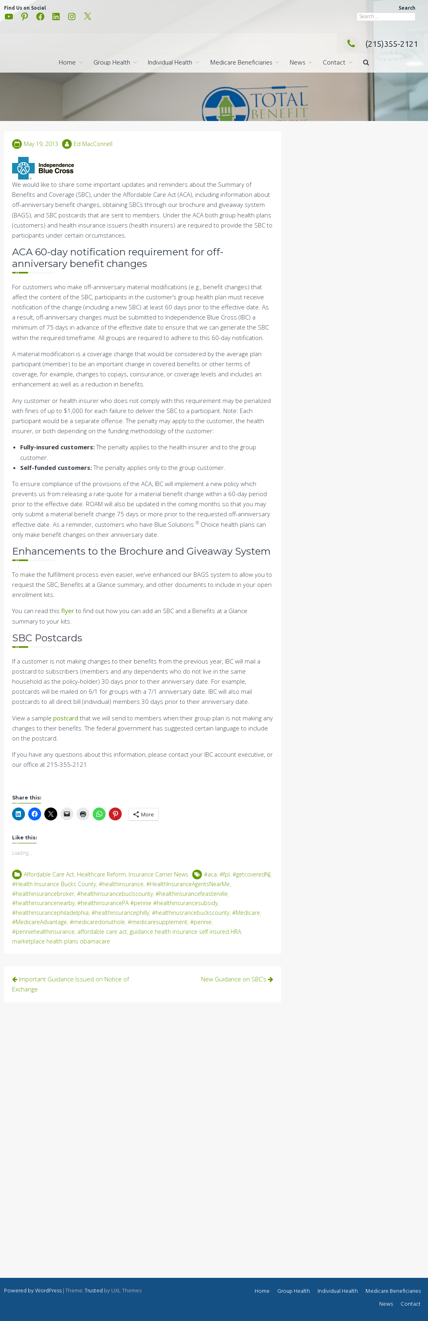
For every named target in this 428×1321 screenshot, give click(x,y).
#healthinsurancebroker (43, 893)
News (297, 63)
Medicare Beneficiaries (241, 63)
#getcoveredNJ (251, 874)
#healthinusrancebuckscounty (190, 912)
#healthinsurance (121, 884)
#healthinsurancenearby (43, 903)
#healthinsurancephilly (120, 912)
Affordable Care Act (49, 874)
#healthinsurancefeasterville (192, 893)
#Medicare (246, 912)
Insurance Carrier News (158, 874)
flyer (67, 611)
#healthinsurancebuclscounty (115, 893)
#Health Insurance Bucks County (54, 884)
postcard (65, 718)
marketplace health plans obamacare (61, 941)
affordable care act (102, 931)
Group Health (111, 63)
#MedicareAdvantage (39, 922)
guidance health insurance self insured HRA (185, 931)
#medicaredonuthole (97, 922)
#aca (210, 874)
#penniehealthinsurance (43, 931)
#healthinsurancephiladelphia (50, 912)
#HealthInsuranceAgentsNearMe (188, 884)
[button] (366, 63)
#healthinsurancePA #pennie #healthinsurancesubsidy (147, 903)
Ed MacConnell (93, 144)
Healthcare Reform (101, 874)
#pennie (201, 922)
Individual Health (170, 63)
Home (67, 63)
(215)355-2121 (380, 43)
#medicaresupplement (157, 922)
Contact (334, 63)
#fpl (225, 874)
